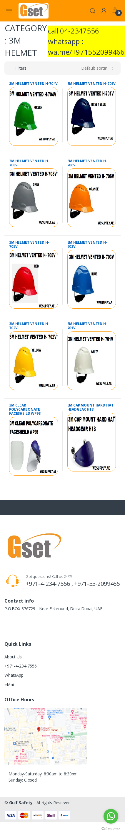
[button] (92, 10)
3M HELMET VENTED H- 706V (87, 163)
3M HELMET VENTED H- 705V (29, 244)
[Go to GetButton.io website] (110, 827)
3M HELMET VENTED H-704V (33, 83)
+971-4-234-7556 (20, 666)
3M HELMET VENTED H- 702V (29, 325)
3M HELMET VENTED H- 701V (87, 325)
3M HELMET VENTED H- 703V (87, 244)
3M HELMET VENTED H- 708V (29, 163)
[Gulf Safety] (34, 10)
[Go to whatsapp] (111, 816)
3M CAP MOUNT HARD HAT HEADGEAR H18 (90, 407)
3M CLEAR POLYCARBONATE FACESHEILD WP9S (25, 409)
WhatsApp (14, 675)
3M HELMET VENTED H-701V (91, 83)
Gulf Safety (21, 802)
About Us (13, 657)
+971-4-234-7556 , (50, 584)
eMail (9, 684)
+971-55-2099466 (97, 584)
